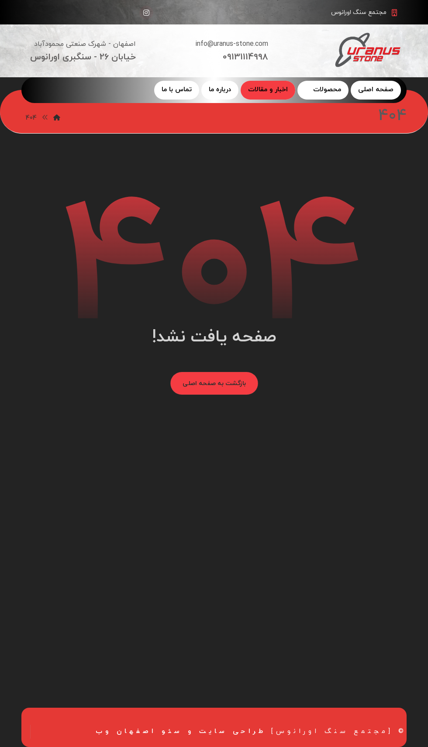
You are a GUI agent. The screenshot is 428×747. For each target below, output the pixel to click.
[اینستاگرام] (146, 13)
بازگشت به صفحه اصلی (214, 383)
